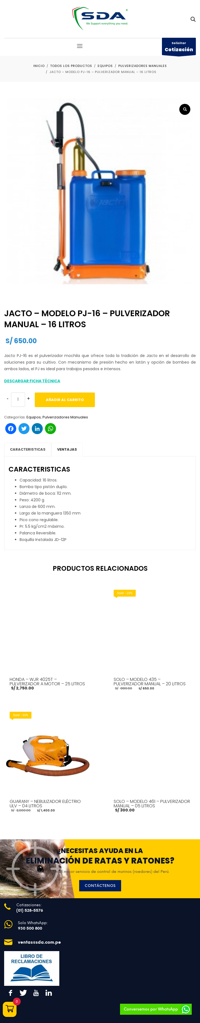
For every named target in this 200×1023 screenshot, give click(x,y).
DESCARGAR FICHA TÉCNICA (32, 381)
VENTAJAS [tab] (67, 449)
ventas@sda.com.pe (39, 942)
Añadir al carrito (65, 399)
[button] (184, 109)
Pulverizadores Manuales (65, 417)
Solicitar (179, 48)
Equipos (33, 417)
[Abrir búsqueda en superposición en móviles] (193, 19)
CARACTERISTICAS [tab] (28, 449)
